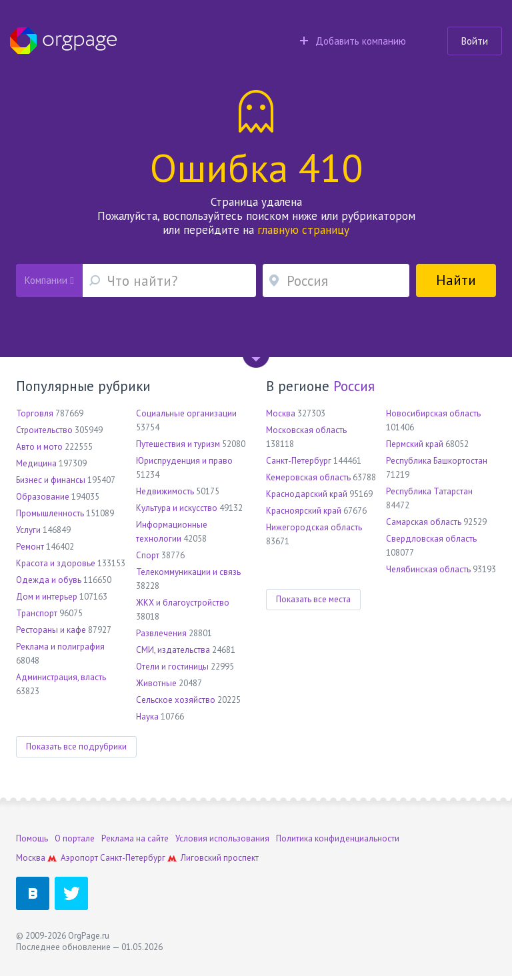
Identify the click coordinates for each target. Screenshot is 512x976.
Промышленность (50, 513)
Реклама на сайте (135, 838)
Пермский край (414, 444)
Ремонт (30, 546)
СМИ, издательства (173, 650)
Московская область (306, 430)
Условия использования (222, 838)
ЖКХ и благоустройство (182, 602)
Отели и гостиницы (172, 666)
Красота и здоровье (55, 563)
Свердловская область (431, 538)
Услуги (28, 530)
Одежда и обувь (48, 580)
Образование (42, 496)
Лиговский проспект (220, 857)
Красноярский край (303, 510)
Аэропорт (79, 857)
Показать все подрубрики (76, 746)
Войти (474, 41)
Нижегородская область (314, 527)
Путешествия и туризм (178, 444)
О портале (75, 838)
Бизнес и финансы (50, 480)
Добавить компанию (353, 41)
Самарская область (423, 522)
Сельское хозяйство (175, 700)
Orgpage (63, 40)
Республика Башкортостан (436, 460)
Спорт (147, 555)
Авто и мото (39, 446)
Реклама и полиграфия (60, 646)
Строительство (44, 430)
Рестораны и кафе (51, 630)
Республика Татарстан (429, 491)
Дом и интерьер (46, 596)
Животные (156, 683)
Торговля (34, 413)
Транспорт (36, 613)
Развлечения (161, 633)
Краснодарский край (306, 494)
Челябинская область (428, 569)
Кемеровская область (308, 477)
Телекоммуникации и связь (188, 572)
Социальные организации (186, 413)
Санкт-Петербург (298, 460)
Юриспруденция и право (184, 460)
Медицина (36, 463)
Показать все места (313, 599)
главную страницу (303, 230)
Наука (147, 716)
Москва (280, 413)
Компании (49, 280)
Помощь (32, 838)
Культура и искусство (176, 508)
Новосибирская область (433, 413)
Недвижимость (165, 491)
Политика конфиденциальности (337, 838)
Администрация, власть (61, 677)
